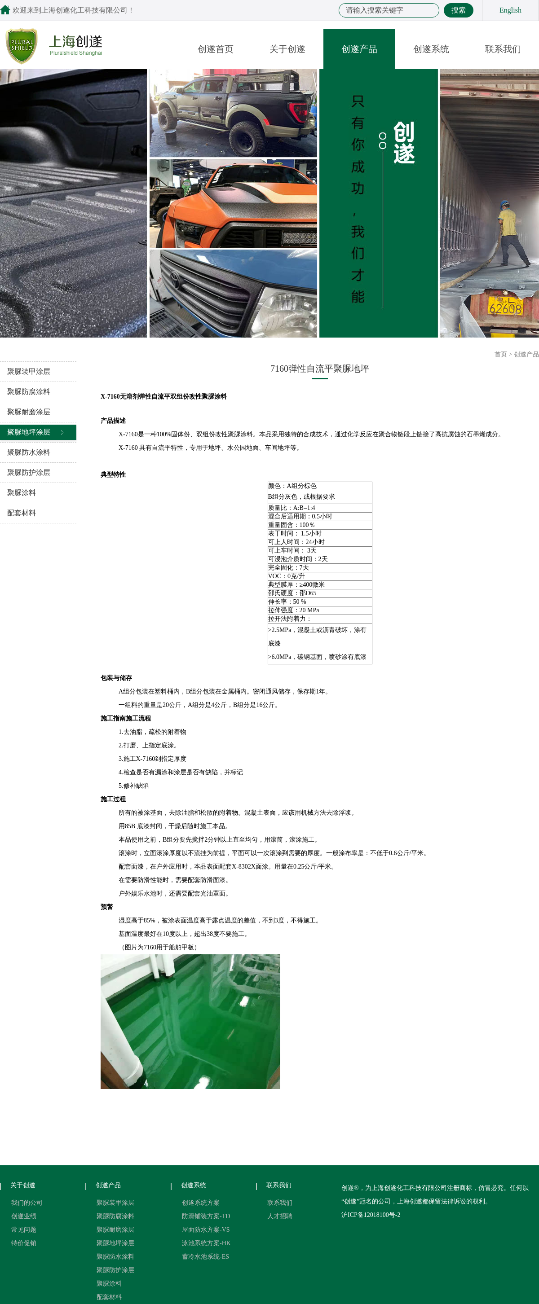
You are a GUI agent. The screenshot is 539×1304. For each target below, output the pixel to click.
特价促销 (23, 1243)
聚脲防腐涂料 (28, 391)
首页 (501, 354)
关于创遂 (287, 49)
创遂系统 (431, 49)
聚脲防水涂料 (28, 452)
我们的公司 (27, 1202)
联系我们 (503, 49)
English (510, 10)
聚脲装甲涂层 (28, 371)
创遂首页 (216, 49)
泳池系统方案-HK (206, 1243)
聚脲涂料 (21, 492)
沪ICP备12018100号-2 (370, 1215)
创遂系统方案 (201, 1202)
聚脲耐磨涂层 (28, 412)
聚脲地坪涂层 (28, 432)
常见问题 (23, 1229)
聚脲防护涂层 (28, 472)
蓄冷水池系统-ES (205, 1256)
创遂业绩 (23, 1216)
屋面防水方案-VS (206, 1229)
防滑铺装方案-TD (206, 1216)
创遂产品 (359, 49)
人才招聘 (279, 1216)
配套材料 (21, 513)
